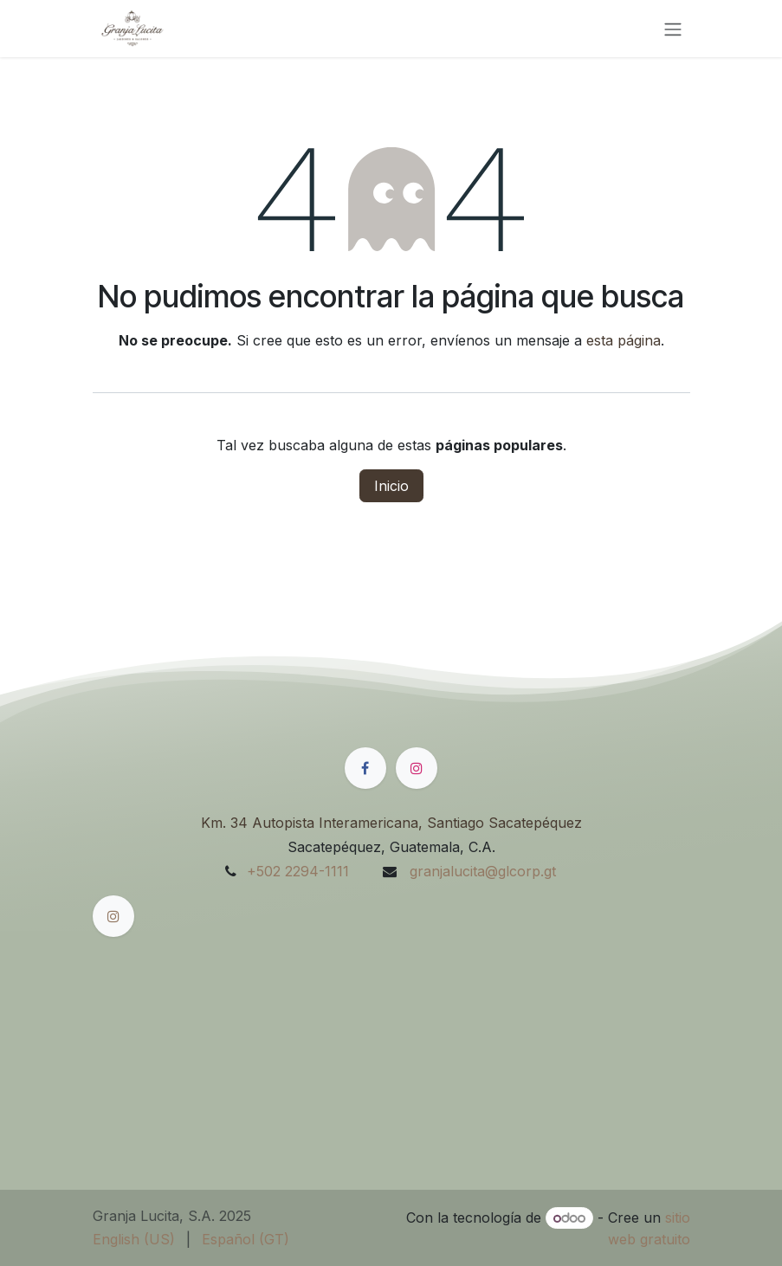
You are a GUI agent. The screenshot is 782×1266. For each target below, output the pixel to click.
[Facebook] (365, 768)
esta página (623, 340)
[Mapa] (391, 1027)
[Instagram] (416, 768)
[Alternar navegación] (673, 28)
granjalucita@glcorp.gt (480, 871)
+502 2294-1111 (298, 871)
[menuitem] (134, 1239)
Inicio (391, 485)
